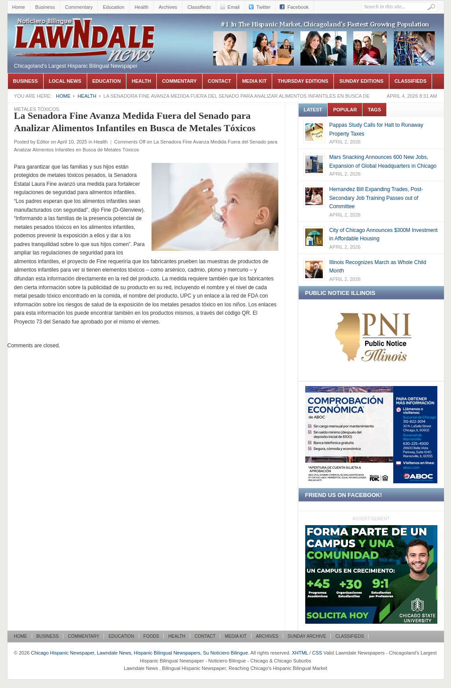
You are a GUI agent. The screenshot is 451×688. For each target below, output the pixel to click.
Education (113, 7)
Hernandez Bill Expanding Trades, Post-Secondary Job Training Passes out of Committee (376, 198)
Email (234, 7)
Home (18, 7)
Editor (43, 141)
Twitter (263, 7)
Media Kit (254, 81)
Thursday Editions (302, 81)
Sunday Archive (307, 636)
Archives (168, 7)
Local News (65, 81)
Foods (151, 636)
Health (141, 7)
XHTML (300, 652)
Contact (219, 81)
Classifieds (199, 7)
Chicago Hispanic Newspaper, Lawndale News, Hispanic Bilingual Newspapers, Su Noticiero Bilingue (84, 27)
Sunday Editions (361, 81)
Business (45, 7)
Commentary (78, 7)
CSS (317, 652)
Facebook (297, 7)
